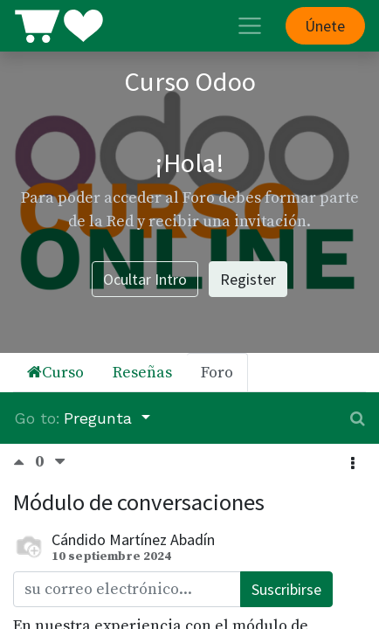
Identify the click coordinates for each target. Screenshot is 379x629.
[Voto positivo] (24, 462)
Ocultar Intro (145, 279)
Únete (325, 26)
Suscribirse (286, 589)
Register (248, 279)
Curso (55, 373)
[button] (353, 463)
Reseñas (142, 373)
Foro (217, 373)
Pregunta (100, 418)
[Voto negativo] (60, 462)
